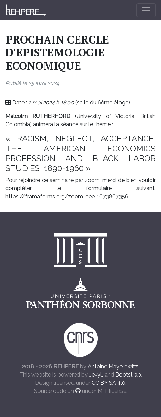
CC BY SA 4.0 (108, 383)
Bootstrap (128, 374)
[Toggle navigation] (146, 10)
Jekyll (96, 374)
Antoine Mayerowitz (113, 366)
